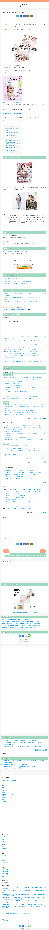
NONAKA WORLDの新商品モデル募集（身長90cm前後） (19, 445)
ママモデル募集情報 (41, 512)
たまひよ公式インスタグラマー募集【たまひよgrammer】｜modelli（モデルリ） (23, 361)
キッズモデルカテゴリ (32, 554)
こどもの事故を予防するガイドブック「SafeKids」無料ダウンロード (19, 920)
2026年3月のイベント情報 (41, 749)
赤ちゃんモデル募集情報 (9, 309)
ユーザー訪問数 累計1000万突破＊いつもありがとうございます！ (18, 913)
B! (24, 16)
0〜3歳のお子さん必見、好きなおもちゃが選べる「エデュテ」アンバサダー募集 (24, 404)
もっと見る (8, 910)
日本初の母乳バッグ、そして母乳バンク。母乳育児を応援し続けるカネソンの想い (22, 904)
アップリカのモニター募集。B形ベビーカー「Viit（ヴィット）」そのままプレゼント (22, 625)
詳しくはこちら (33, 29)
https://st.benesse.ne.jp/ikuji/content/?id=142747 (15, 251)
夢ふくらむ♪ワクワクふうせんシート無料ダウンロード (14, 768)
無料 (3, 843)
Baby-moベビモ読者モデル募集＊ (13, 383)
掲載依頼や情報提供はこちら (9, 780)
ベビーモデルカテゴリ (10, 555)
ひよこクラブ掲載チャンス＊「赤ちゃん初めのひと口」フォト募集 (21, 344)
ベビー (3, 837)
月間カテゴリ (28, 555)
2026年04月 (5, 875)
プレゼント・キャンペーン (8, 794)
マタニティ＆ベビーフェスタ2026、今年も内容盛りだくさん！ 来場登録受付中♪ (20, 740)
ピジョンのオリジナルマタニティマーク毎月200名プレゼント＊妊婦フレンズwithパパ (22, 742)
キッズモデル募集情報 (21, 309)
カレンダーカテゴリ (22, 554)
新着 (3, 787)
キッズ (3, 839)
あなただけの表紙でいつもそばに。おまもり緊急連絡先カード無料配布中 (19, 766)
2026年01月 (5, 869)
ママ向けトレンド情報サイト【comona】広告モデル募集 (19, 508)
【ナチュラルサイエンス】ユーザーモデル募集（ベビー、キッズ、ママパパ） (24, 379)
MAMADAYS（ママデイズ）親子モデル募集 (15, 391)
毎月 (3, 846)
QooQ (26, 929)
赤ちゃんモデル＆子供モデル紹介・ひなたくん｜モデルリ (17, 121)
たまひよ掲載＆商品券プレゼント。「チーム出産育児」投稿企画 (20, 349)
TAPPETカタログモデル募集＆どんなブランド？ (17, 476)
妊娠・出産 (4, 790)
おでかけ (4, 797)
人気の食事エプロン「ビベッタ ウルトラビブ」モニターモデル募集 (21, 410)
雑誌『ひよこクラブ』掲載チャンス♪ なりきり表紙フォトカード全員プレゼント (24, 347)
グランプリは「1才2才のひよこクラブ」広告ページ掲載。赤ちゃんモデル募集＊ (24, 351)
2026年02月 (5, 871)
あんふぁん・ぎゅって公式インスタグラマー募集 (17, 497)
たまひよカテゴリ (41, 554)
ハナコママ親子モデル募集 (11, 506)
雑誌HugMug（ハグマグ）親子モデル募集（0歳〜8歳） (18, 281)
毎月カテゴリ (42, 555)
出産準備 (4, 848)
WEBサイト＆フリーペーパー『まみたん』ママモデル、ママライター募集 (23, 503)
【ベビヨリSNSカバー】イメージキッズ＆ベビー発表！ (24, 612)
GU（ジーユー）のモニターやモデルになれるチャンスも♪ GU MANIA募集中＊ (24, 377)
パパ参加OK (5, 862)
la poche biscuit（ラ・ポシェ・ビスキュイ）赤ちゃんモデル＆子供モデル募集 (24, 394)
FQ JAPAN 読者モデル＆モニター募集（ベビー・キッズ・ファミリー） (22, 398)
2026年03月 (5, 873)
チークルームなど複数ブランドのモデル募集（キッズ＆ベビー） (20, 474)
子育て (3, 792)
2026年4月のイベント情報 (41, 750)
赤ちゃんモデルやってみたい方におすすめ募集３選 (17, 283)
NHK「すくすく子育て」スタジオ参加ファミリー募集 (18, 501)
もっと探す (43, 482)
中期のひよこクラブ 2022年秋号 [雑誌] (13, 102)
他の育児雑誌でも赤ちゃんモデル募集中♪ (13, 113)
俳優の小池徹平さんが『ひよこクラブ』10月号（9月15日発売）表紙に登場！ (21, 225)
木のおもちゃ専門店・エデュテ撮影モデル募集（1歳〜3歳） (19, 414)
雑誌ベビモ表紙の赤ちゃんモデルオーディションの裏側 (18, 280)
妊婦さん (4, 841)
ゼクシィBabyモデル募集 (11, 499)
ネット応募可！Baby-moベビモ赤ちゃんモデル (16, 278)
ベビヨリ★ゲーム (5, 755)
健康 (3, 796)
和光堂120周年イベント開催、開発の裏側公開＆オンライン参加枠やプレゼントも (21, 621)
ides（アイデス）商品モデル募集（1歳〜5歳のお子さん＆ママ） (20, 412)
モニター (4, 844)
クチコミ (4, 801)
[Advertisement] (24, 528)
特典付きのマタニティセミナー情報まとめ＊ (12, 744)
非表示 (12, 126)
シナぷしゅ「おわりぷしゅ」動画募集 (14, 381)
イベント (4, 789)
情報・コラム (5, 799)
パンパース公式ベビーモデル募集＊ (13, 385)
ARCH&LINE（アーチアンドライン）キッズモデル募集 (18, 478)
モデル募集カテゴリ (20, 555)
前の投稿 (43, 551)
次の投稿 (6, 551)
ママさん (4, 836)
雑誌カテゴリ (35, 555)
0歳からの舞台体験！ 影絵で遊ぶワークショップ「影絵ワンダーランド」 (19, 627)
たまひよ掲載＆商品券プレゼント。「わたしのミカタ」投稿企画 (20, 353)
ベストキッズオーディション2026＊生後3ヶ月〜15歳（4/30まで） (21, 301)
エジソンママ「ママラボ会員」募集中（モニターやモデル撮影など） (21, 396)
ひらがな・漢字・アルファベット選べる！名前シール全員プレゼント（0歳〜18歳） (21, 746)
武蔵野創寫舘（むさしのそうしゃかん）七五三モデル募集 (19, 470)
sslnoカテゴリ (13, 554)
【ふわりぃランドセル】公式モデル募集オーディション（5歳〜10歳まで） (23, 472)
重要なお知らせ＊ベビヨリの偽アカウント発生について (14, 764)
